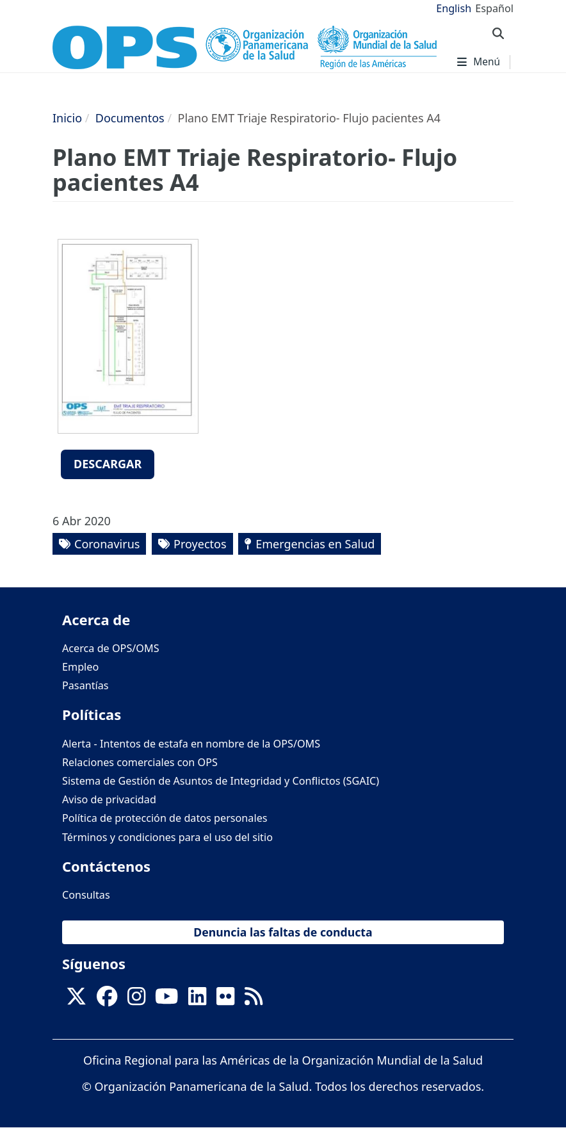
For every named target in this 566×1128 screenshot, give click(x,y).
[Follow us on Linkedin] (197, 1000)
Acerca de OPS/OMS (110, 648)
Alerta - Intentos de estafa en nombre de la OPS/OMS (191, 744)
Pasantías (85, 685)
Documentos (130, 118)
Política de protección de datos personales (165, 818)
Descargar (108, 463)
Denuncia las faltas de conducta (282, 932)
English (453, 8)
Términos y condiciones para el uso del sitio (167, 837)
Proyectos (200, 544)
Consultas (86, 895)
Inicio (67, 118)
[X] (76, 1000)
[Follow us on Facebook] (107, 1000)
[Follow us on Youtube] (166, 1000)
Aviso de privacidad (109, 799)
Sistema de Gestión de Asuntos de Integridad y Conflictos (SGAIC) (220, 781)
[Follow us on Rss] (254, 1000)
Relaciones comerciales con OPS (140, 762)
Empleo (80, 667)
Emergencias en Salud (315, 544)
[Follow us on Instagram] (136, 1000)
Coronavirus (107, 544)
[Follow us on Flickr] (225, 1000)
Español (494, 8)
